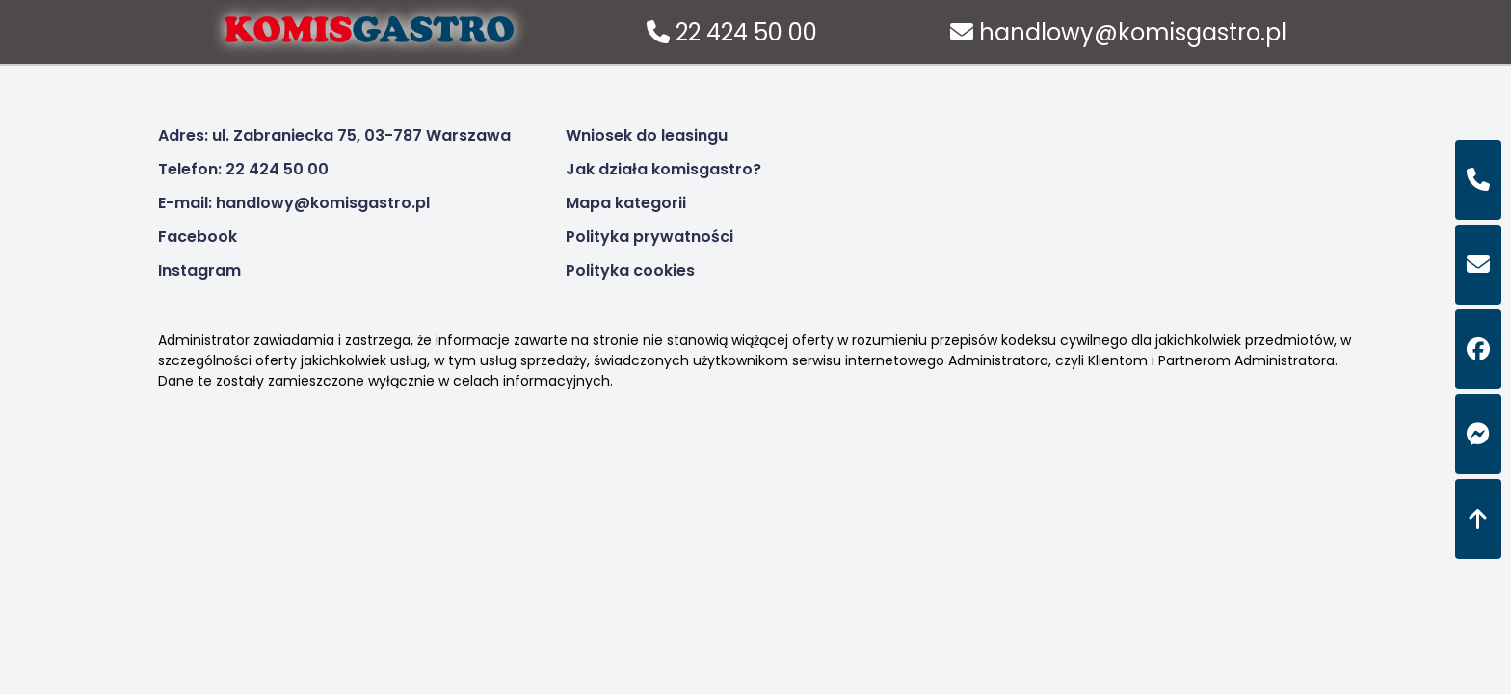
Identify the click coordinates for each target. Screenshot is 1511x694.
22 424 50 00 (732, 32)
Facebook (197, 237)
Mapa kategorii (626, 203)
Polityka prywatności (649, 237)
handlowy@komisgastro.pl (1118, 32)
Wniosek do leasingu (647, 135)
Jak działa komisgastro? (663, 169)
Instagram (199, 270)
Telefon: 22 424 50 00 (243, 169)
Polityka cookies (630, 270)
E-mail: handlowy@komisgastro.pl (294, 203)
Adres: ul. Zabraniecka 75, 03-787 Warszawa (334, 135)
